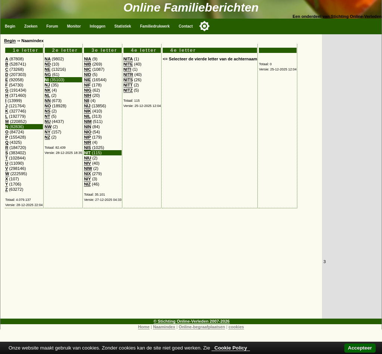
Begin (10, 26)
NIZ (87, 184)
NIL (87, 116)
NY (48, 132)
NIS (87, 147)
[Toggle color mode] (204, 26)
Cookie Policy (231, 348)
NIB (87, 64)
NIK (87, 111)
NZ (47, 137)
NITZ (128, 90)
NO (48, 106)
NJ (47, 85)
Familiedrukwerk (155, 26)
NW (48, 126)
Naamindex (164, 327)
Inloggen (98, 26)
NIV (87, 163)
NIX (87, 173)
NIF (87, 85)
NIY (87, 179)
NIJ (87, 106)
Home (144, 327)
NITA (128, 59)
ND (48, 64)
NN (48, 100)
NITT (128, 85)
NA (48, 59)
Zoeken (30, 26)
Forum (52, 26)
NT (47, 116)
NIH (87, 95)
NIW (88, 168)
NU (48, 121)
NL (47, 95)
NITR (128, 74)
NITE (128, 64)
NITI (127, 69)
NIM (88, 121)
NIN (87, 126)
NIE (87, 80)
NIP (87, 137)
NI (47, 80)
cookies (236, 327)
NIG (87, 90)
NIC (87, 69)
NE (48, 69)
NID (87, 74)
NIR (87, 142)
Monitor (74, 26)
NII (86, 100)
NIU (87, 158)
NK (48, 90)
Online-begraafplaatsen (202, 327)
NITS (128, 80)
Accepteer (360, 348)
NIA (87, 59)
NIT (87, 153)
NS (48, 111)
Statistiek (123, 26)
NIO (87, 132)
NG (48, 74)
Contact (186, 26)
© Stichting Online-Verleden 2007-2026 (192, 321)
